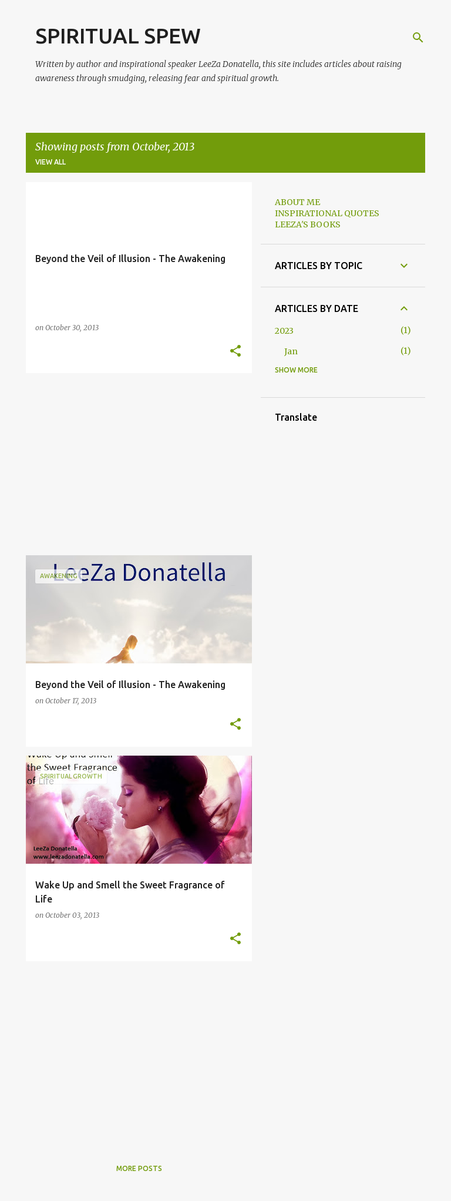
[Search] (418, 38)
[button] (235, 352)
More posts (139, 1168)
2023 (284, 331)
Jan (291, 351)
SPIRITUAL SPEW (118, 36)
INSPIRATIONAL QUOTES (327, 213)
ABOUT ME (297, 202)
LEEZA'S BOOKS (308, 224)
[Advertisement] (134, 464)
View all (50, 162)
